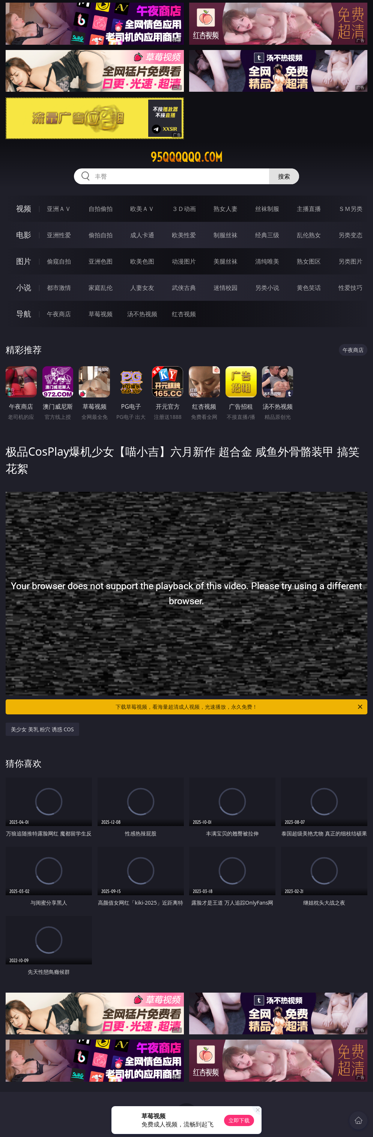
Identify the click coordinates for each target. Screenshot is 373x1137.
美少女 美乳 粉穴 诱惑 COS (42, 729)
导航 (23, 314)
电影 (23, 235)
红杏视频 (184, 314)
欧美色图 (142, 261)
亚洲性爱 (59, 235)
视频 (23, 208)
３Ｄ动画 (184, 209)
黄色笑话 (309, 287)
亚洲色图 (101, 261)
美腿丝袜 (226, 261)
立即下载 (239, 1120)
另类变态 (350, 235)
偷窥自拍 (59, 261)
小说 (23, 287)
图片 (23, 261)
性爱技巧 (350, 287)
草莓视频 (101, 314)
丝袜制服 (267, 209)
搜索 (284, 176)
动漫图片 (184, 261)
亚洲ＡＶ (59, 209)
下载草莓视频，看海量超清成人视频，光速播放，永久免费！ (240, 706)
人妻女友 (142, 287)
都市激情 (59, 287)
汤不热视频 (142, 314)
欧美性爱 (184, 235)
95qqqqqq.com (186, 157)
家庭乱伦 (101, 287)
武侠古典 (184, 287)
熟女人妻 (226, 209)
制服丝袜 (226, 235)
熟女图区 (309, 261)
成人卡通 (142, 235)
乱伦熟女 (309, 235)
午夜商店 (59, 314)
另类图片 (350, 261)
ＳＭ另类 (350, 209)
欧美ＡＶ (142, 209)
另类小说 (267, 287)
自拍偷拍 (101, 209)
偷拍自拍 (101, 235)
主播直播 (309, 209)
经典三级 (267, 235)
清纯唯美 (267, 261)
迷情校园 (226, 287)
